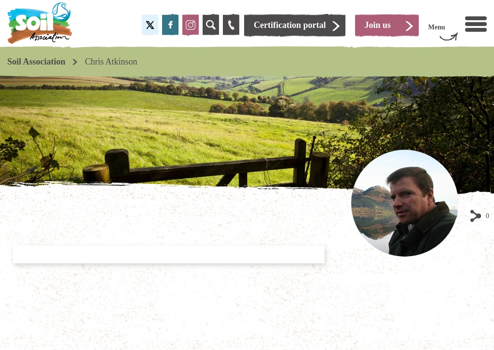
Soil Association (36, 61)
